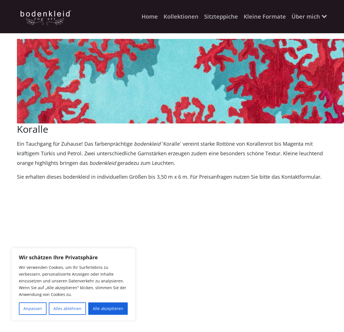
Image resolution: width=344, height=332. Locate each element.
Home (150, 16)
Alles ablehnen (67, 308)
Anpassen (32, 308)
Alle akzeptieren (108, 308)
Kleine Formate (265, 16)
